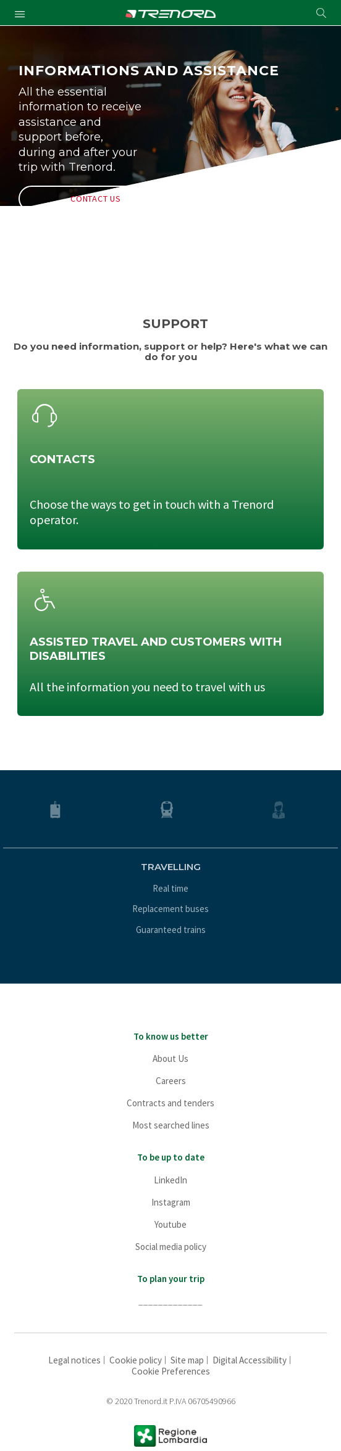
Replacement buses (170, 909)
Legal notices (74, 1360)
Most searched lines (170, 1125)
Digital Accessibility (250, 1360)
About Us (170, 1058)
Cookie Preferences (171, 1371)
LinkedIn (170, 1180)
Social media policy (170, 1246)
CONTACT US (95, 198)
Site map (187, 1360)
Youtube (170, 1224)
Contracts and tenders (170, 1103)
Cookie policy (135, 1360)
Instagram (170, 1202)
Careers (171, 1081)
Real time (170, 888)
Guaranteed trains (171, 929)
